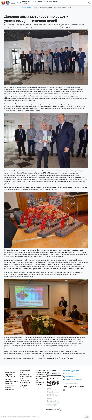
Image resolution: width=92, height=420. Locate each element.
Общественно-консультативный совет (26, 376)
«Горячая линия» (71, 376)
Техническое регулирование (25, 381)
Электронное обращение (73, 373)
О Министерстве (10, 371)
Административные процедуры (11, 382)
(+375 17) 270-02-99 (53, 379)
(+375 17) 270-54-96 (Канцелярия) (53, 381)
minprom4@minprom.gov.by (71, 383)
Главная (23, 7)
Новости (29, 7)
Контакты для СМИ (71, 371)
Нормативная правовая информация (9, 387)
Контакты (8, 379)
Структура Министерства (10, 375)
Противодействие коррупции (42, 377)
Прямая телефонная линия (74, 379)
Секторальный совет (25, 371)
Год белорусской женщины (40, 382)
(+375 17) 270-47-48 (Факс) (53, 384)
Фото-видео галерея (24, 386)
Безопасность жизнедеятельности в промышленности (42, 372)
